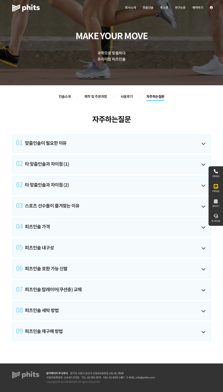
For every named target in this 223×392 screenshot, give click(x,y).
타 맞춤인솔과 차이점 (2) (42, 185)
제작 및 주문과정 (95, 97)
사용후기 (127, 97)
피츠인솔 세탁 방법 (37, 310)
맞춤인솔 (148, 8)
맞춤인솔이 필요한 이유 (41, 143)
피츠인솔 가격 (33, 227)
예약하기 (197, 8)
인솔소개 (65, 97)
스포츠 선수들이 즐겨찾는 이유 (47, 206)
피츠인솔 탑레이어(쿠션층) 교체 (49, 290)
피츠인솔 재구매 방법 (39, 331)
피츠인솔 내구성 (35, 248)
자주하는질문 (155, 97)
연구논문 (180, 8)
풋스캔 (164, 8)
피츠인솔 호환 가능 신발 (41, 268)
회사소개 (130, 8)
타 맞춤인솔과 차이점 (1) (42, 164)
